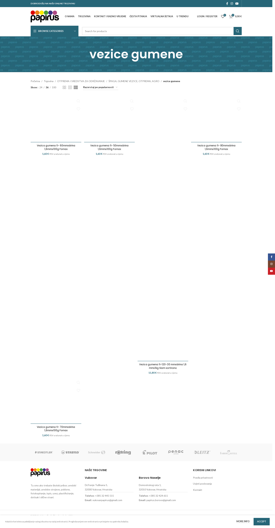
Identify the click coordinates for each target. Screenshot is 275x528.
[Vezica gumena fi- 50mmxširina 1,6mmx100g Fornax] (109, 122)
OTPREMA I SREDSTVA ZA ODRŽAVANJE (81, 81)
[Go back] (85, 54)
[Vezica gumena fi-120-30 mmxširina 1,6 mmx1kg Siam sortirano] (163, 228)
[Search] (162, 31)
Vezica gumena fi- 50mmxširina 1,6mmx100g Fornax (109, 153)
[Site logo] (45, 16)
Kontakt (197, 496)
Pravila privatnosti (203, 484)
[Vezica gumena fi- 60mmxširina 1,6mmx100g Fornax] (56, 122)
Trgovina (48, 81)
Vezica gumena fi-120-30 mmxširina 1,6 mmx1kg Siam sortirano (163, 366)
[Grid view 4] (76, 87)
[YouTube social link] (237, 3)
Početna (35, 81)
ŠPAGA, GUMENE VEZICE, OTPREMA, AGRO (134, 81)
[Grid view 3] (70, 87)
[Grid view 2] (64, 87)
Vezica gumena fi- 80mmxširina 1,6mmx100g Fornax (216, 153)
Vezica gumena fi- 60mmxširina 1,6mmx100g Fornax (55, 153)
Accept (261, 521)
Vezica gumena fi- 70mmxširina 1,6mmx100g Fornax (55, 435)
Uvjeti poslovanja (202, 490)
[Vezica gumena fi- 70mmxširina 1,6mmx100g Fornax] (56, 404)
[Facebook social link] (227, 3)
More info (243, 521)
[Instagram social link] (231, 3)
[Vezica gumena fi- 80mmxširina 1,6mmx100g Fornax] (217, 122)
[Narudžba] (100, 87)
